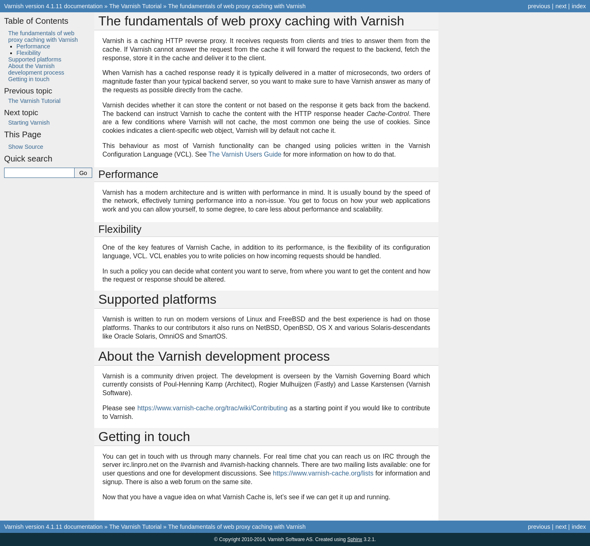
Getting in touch (29, 79)
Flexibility (28, 53)
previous (539, 6)
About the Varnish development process (36, 69)
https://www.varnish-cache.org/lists (323, 473)
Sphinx (354, 539)
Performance (33, 46)
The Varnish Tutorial (135, 6)
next (561, 6)
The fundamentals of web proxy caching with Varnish (237, 6)
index (579, 6)
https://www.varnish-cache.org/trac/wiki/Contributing (212, 408)
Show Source (25, 146)
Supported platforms (34, 59)
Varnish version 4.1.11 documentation (53, 6)
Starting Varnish (29, 122)
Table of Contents (36, 20)
